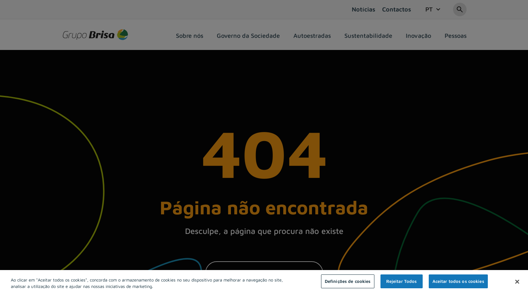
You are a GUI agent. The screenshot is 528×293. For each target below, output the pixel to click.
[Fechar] (517, 284)
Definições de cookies (348, 284)
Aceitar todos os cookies (458, 284)
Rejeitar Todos (401, 284)
